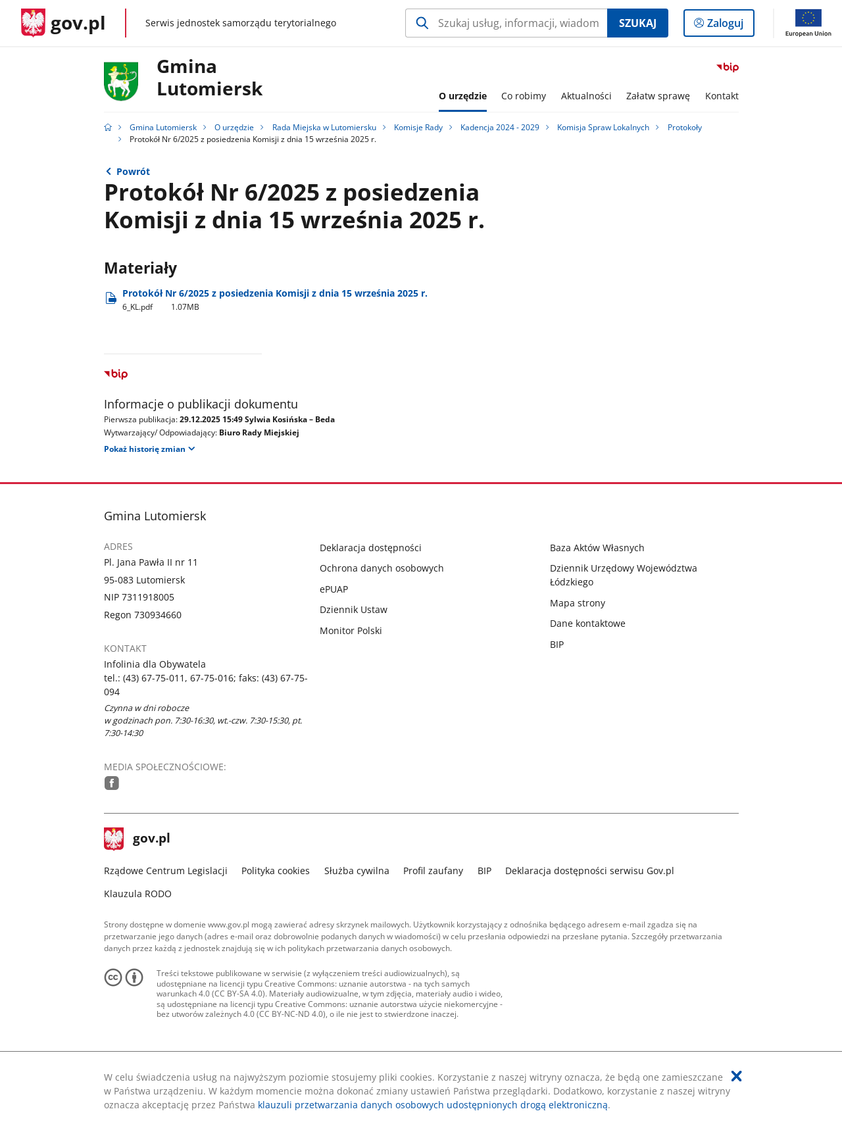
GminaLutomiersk (209, 78)
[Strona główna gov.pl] (63, 23)
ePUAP (334, 589)
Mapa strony (577, 603)
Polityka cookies (275, 870)
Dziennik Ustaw (353, 609)
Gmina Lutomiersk (163, 127)
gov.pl (137, 839)
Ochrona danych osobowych (382, 568)
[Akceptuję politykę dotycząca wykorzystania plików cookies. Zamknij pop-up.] (737, 1076)
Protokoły (685, 127)
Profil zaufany (433, 870)
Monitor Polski (351, 630)
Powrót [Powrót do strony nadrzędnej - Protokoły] (133, 171)
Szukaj (637, 23)
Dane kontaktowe (588, 623)
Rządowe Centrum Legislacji (166, 870)
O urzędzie (234, 127)
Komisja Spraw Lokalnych (603, 127)
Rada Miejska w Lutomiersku (324, 127)
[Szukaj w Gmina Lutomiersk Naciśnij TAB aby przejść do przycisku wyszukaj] (506, 23)
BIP (557, 644)
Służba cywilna (356, 870)
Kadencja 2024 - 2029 (499, 127)
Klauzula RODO (138, 893)
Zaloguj (729, 25)
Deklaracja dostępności (371, 547)
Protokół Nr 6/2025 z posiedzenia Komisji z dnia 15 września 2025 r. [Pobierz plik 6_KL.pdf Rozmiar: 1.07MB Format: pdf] (275, 299)
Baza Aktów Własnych (597, 547)
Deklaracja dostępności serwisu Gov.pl (589, 870)
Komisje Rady (418, 127)
